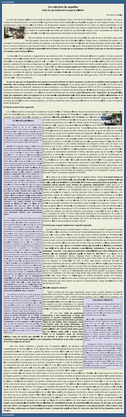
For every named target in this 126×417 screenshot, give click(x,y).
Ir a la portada (7, 2)
